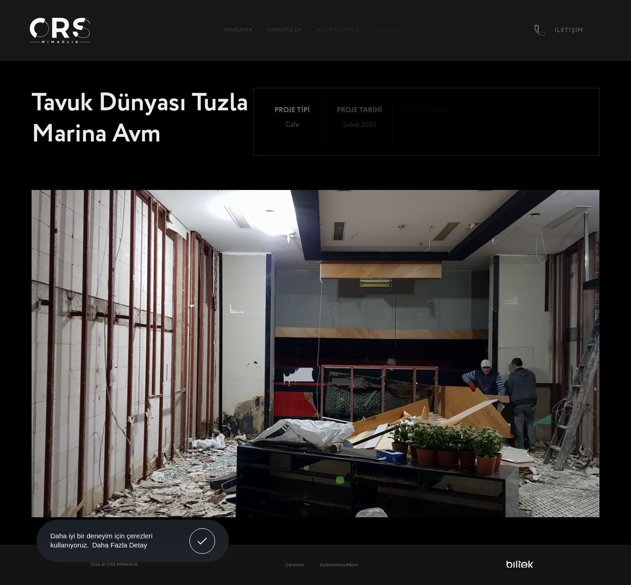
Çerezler (295, 565)
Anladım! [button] (202, 534)
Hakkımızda (284, 30)
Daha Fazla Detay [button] (119, 545)
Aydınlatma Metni (339, 565)
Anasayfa (238, 30)
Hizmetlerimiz (337, 30)
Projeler (386, 30)
